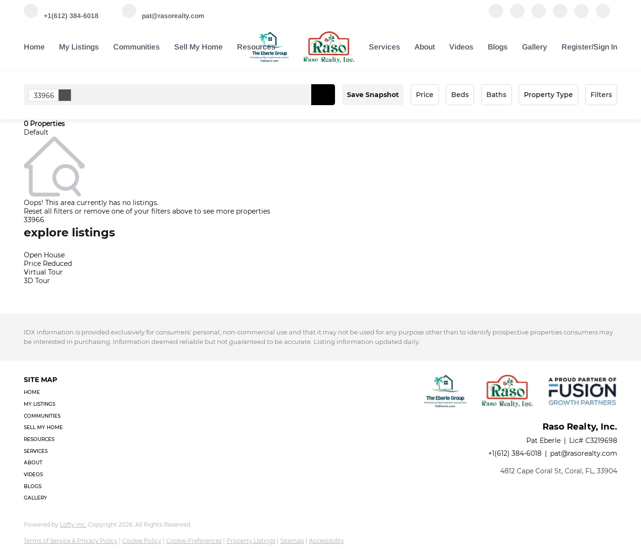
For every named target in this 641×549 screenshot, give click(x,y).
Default (36, 132)
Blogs (498, 47)
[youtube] (581, 15)
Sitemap (292, 540)
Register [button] (577, 47)
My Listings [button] (79, 47)
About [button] (424, 47)
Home (34, 47)
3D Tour (37, 280)
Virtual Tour (43, 272)
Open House (44, 255)
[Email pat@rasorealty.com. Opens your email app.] (163, 15)
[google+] (603, 15)
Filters (601, 94)
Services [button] (384, 47)
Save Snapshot (373, 94)
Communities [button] (136, 47)
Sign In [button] (605, 47)
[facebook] (496, 15)
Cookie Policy (141, 540)
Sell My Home (198, 47)
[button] (323, 94)
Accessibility (326, 540)
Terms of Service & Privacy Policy (71, 540)
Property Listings (251, 540)
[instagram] (560, 15)
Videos (461, 47)
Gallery (534, 47)
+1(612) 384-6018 (515, 453)
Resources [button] (256, 47)
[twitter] (539, 15)
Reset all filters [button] (48, 211)
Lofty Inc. (73, 524)
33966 (52, 95)
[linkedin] (517, 15)
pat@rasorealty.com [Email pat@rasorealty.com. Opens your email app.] (583, 453)
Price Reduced (48, 263)
